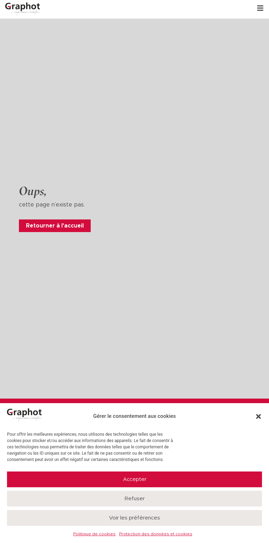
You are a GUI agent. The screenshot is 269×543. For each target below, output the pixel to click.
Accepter (134, 479)
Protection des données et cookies (155, 534)
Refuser (135, 498)
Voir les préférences (134, 518)
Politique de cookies (94, 534)
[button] (258, 416)
